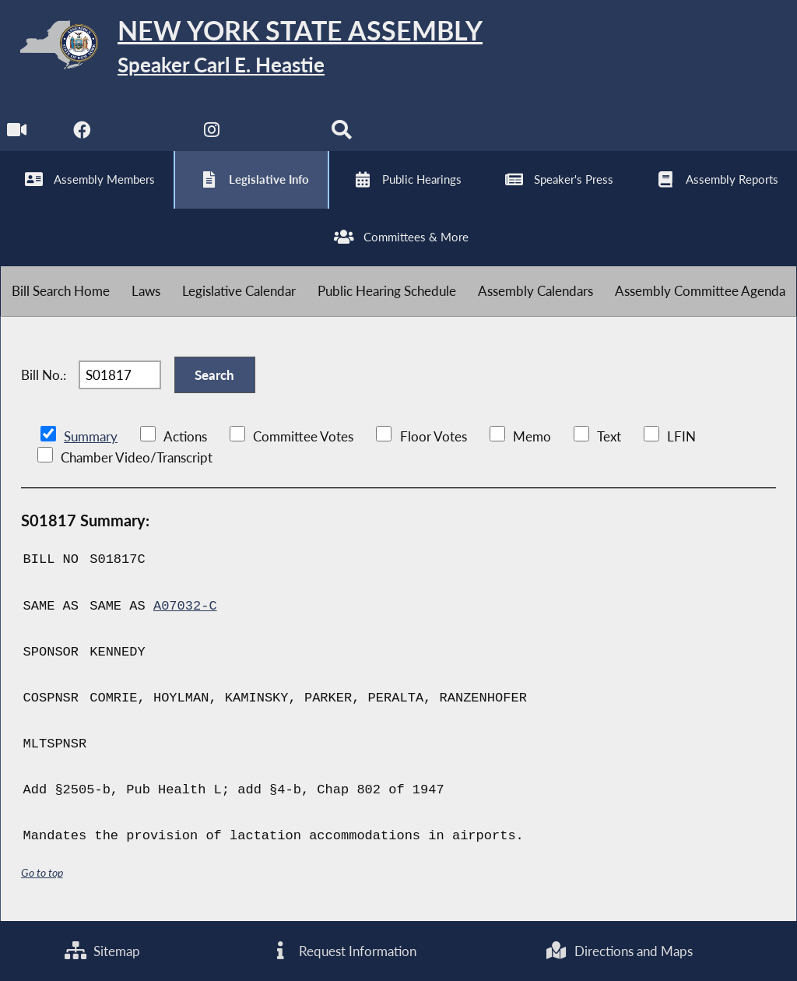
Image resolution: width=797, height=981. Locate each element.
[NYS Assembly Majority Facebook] (82, 133)
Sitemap (102, 951)
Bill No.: (43, 375)
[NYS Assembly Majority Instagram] (212, 133)
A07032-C (185, 606)
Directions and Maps (619, 951)
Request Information (342, 951)
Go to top (42, 872)
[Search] (341, 133)
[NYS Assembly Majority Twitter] (147, 133)
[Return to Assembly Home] (241, 48)
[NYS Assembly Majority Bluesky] (276, 133)
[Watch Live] (17, 133)
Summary (91, 436)
